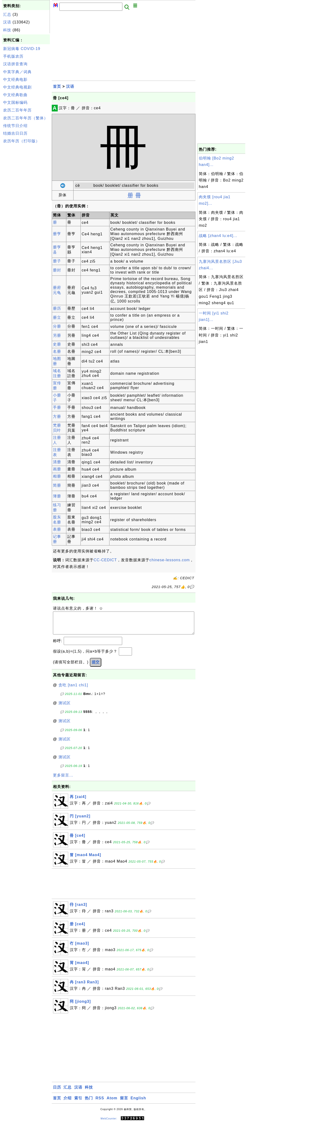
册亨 (57, 234)
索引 (78, 1103)
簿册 (57, 496)
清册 (57, 462)
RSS (100, 1103)
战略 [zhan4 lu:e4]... (218, 236)
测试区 (64, 708)
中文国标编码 (15, 102)
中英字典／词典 (17, 72)
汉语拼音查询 (15, 64)
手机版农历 (13, 56)
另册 (57, 335)
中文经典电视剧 (17, 87)
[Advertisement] (26, 217)
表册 (57, 529)
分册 (57, 326)
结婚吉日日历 (15, 133)
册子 (57, 261)
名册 (57, 351)
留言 (124, 1103)
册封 (57, 270)
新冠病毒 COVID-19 (21, 49)
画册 (57, 469)
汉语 (7, 22)
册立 (57, 317)
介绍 (67, 1103)
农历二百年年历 (17, 110)
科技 (7, 30)
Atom (112, 1103)
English (138, 1103)
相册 (57, 476)
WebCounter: (109, 1123)
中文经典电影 (15, 79)
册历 (57, 308)
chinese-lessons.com (169, 560)
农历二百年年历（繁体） (25, 118)
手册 (57, 407)
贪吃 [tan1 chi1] (73, 690)
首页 (57, 86)
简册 (57, 485)
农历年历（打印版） (21, 141)
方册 (57, 416)
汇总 (7, 14)
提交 (95, 667)
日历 (57, 1092)
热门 (89, 1103)
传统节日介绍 (15, 126)
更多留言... (63, 780)
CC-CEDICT (105, 560)
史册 (57, 344)
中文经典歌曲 (15, 95)
